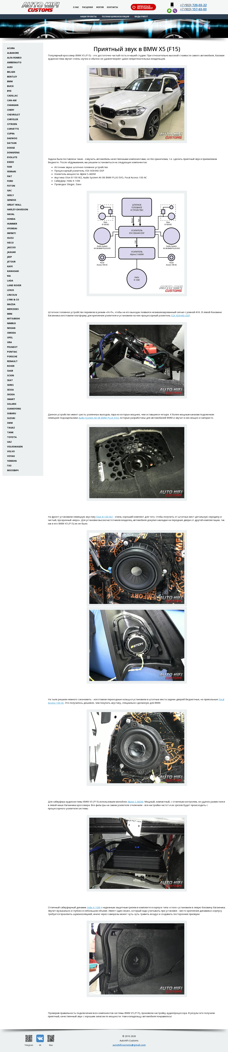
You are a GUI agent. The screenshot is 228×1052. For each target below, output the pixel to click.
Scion (10, 375)
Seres (10, 384)
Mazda (11, 304)
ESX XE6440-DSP (180, 315)
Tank (10, 432)
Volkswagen (15, 446)
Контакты (112, 7)
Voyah (11, 456)
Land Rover (14, 285)
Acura (11, 48)
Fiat (9, 176)
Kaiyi (10, 266)
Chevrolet (13, 114)
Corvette (13, 128)
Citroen (12, 124)
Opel (10, 337)
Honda (11, 218)
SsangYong (14, 408)
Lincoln (12, 294)
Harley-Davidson (17, 209)
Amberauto (14, 62)
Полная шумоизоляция (115, 16)
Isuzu (10, 237)
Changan (12, 105)
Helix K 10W (93, 907)
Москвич (13, 470)
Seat (10, 380)
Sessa (10, 389)
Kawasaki (13, 271)
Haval (11, 214)
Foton (11, 185)
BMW (10, 81)
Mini (9, 313)
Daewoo (12, 138)
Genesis (11, 199)
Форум (100, 7)
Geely (10, 195)
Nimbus (11, 323)
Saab (10, 370)
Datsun (11, 143)
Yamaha (12, 460)
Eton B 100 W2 (104, 516)
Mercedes (13, 309)
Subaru (11, 413)
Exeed (10, 161)
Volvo (11, 451)
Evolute (12, 157)
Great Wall (14, 204)
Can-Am (11, 100)
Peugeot (12, 346)
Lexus (10, 290)
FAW (9, 166)
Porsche (12, 356)
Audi (10, 67)
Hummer (12, 223)
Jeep (9, 256)
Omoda (11, 332)
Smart (11, 399)
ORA (9, 342)
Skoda (11, 394)
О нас (76, 7)
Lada (10, 280)
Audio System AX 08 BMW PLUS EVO (99, 417)
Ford (10, 180)
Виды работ (141, 16)
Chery (10, 109)
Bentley (12, 76)
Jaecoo (11, 247)
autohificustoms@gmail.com (129, 1044)
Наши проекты (88, 16)
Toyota (12, 437)
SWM (10, 422)
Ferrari (11, 171)
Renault (12, 361)
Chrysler (12, 119)
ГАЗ (9, 465)
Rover (10, 365)
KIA (9, 275)
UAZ (9, 441)
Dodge (11, 147)
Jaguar (11, 252)
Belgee (11, 71)
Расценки (87, 7)
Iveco (10, 242)
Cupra (11, 133)
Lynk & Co (13, 299)
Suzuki (11, 418)
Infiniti (11, 233)
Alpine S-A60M (135, 801)
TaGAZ (11, 427)
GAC (9, 190)
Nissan (11, 327)
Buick (10, 86)
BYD (9, 90)
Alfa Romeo (14, 57)
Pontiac (12, 351)
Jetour (11, 261)
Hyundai (12, 228)
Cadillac (12, 95)
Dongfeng (13, 152)
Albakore (13, 52)
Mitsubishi (13, 318)
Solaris (11, 403)
